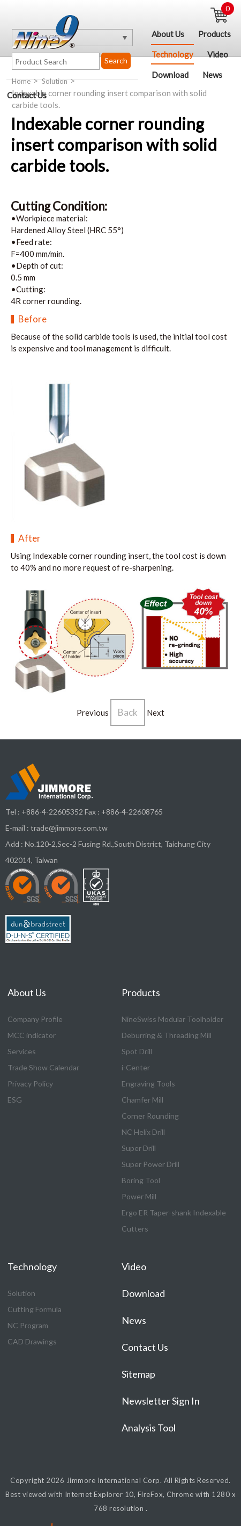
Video (217, 54)
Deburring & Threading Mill (167, 1035)
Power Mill (139, 1196)
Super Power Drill (150, 1164)
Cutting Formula (34, 1309)
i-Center (136, 1067)
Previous (93, 713)
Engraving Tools (148, 1084)
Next (155, 713)
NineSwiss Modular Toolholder (172, 1019)
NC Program (27, 1325)
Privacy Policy (30, 1084)
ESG (14, 1100)
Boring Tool (141, 1180)
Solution (54, 81)
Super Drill (139, 1148)
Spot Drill (137, 1051)
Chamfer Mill (142, 1100)
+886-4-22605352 (52, 812)
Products (214, 34)
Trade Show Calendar (43, 1067)
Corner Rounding (150, 1116)
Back (128, 712)
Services (21, 1051)
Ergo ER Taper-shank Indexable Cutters (174, 1221)
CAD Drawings (32, 1342)
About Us (168, 34)
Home (21, 81)
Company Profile (35, 1019)
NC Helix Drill (143, 1132)
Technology (172, 54)
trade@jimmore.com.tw (69, 828)
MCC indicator (31, 1035)
